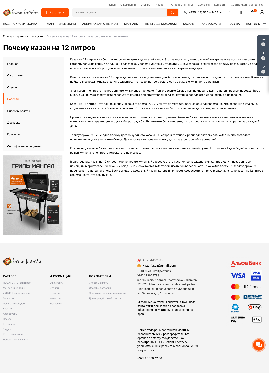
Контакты (13, 134)
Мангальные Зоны (61, 23)
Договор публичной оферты (105, 298)
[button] (203, 12)
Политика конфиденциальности (107, 293)
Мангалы (131, 23)
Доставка (13, 122)
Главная (12, 63)
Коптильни (255, 23)
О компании (15, 75)
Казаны (189, 23)
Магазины (56, 303)
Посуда (233, 23)
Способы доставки (100, 287)
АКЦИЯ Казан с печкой (100, 23)
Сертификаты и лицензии (24, 146)
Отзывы (12, 87)
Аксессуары (211, 23)
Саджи (7, 329)
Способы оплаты (18, 111)
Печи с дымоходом (161, 23)
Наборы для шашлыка (16, 339)
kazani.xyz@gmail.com (156, 265)
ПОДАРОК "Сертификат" (21, 23)
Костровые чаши (13, 334)
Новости (13, 99)
